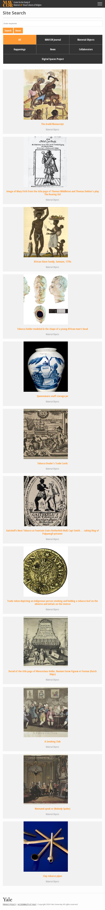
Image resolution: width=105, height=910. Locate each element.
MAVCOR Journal (53, 39)
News (53, 49)
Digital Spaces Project (53, 59)
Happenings (20, 49)
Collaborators (86, 49)
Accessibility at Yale (27, 904)
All (19, 39)
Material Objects (85, 39)
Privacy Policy (9, 904)
